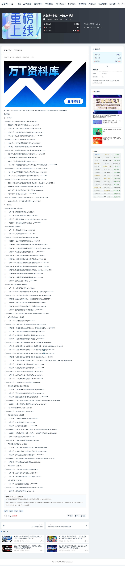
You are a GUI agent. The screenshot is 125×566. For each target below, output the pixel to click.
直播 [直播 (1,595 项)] (97, 184)
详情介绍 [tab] (7, 50)
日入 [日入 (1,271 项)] (117, 178)
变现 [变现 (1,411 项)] (97, 166)
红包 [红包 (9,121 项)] (107, 188)
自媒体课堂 (49, 19)
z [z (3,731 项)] (97, 160)
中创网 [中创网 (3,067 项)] (107, 160)
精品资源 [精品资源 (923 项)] (97, 188)
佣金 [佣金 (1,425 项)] (97, 163)
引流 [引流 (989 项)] (97, 172)
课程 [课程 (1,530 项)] (117, 194)
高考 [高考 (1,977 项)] (117, 197)
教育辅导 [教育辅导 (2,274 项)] (97, 179)
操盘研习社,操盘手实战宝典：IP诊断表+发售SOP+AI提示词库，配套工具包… (73, 548)
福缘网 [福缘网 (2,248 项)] (107, 184)
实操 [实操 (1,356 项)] (97, 169)
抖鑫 (16, 511)
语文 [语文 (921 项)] (97, 194)
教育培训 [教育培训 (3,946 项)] (116, 176)
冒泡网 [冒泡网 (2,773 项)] (116, 163)
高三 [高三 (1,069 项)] (107, 197)
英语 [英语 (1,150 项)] (117, 188)
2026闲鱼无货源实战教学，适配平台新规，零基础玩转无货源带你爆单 (28, 548)
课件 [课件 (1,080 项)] (107, 194)
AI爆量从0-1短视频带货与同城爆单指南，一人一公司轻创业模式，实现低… (28, 538)
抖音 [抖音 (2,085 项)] (107, 172)
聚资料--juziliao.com (67, 563)
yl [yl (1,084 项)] (116, 157)
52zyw (10, 516)
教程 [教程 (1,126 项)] (107, 175)
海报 (77, 516)
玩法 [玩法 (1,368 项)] (97, 181)
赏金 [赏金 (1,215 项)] (97, 197)
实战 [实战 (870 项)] (116, 166)
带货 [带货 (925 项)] (116, 169)
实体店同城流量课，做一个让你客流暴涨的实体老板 (112, 121)
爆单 (21, 511)
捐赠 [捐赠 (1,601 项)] (117, 172)
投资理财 (16, 542)
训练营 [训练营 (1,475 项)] (116, 191)
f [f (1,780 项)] (117, 154)
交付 (6, 511)
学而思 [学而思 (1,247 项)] (107, 166)
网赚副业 (18, 57)
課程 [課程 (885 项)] (107, 191)
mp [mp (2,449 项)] (97, 157)
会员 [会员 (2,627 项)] (117, 160)
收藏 (70, 516)
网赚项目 (61, 542)
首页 (12, 57)
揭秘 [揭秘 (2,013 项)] (97, 175)
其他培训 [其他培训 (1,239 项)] (107, 164)
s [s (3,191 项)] (107, 157)
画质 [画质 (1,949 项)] (117, 181)
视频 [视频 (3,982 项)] (97, 191)
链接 (83, 516)
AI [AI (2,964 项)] (97, 154)
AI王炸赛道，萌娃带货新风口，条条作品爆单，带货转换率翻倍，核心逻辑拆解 (72, 538)
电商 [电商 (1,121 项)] (107, 181)
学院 (11, 511)
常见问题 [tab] (18, 50)
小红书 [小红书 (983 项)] (107, 169)
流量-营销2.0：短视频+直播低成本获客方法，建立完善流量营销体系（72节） (107, 116)
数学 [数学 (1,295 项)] (107, 178)
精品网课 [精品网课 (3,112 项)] (116, 185)
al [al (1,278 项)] (107, 154)
